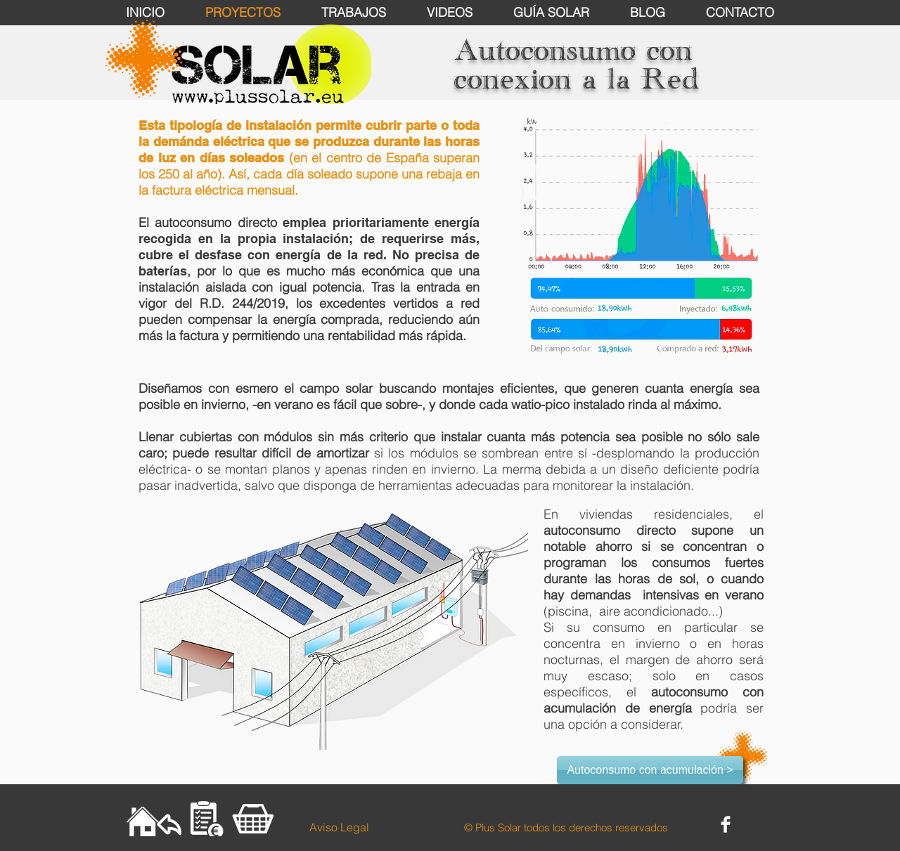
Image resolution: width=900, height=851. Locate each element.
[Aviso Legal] (338, 827)
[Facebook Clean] (725, 824)
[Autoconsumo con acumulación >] (650, 770)
